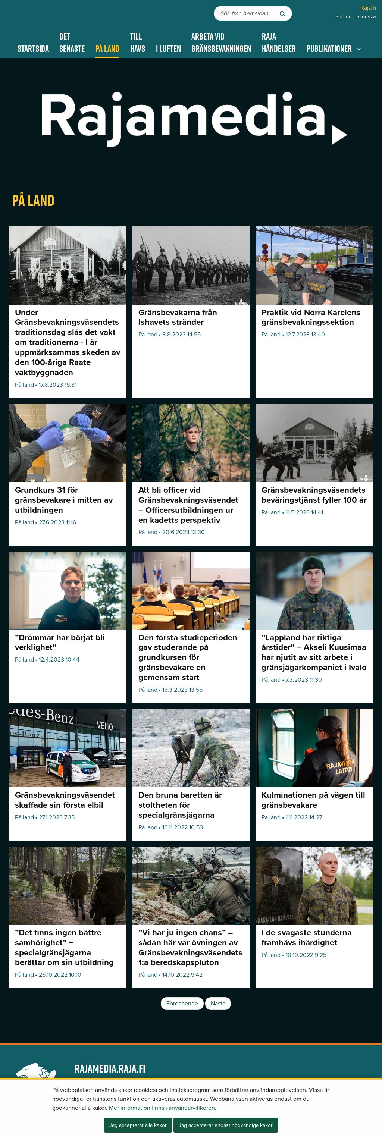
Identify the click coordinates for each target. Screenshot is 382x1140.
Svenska (366, 16)
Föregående (182, 1003)
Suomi (342, 16)
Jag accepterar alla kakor (138, 1125)
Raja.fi (368, 8)
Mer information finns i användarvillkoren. (162, 1108)
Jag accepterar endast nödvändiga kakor (226, 1125)
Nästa (218, 1003)
